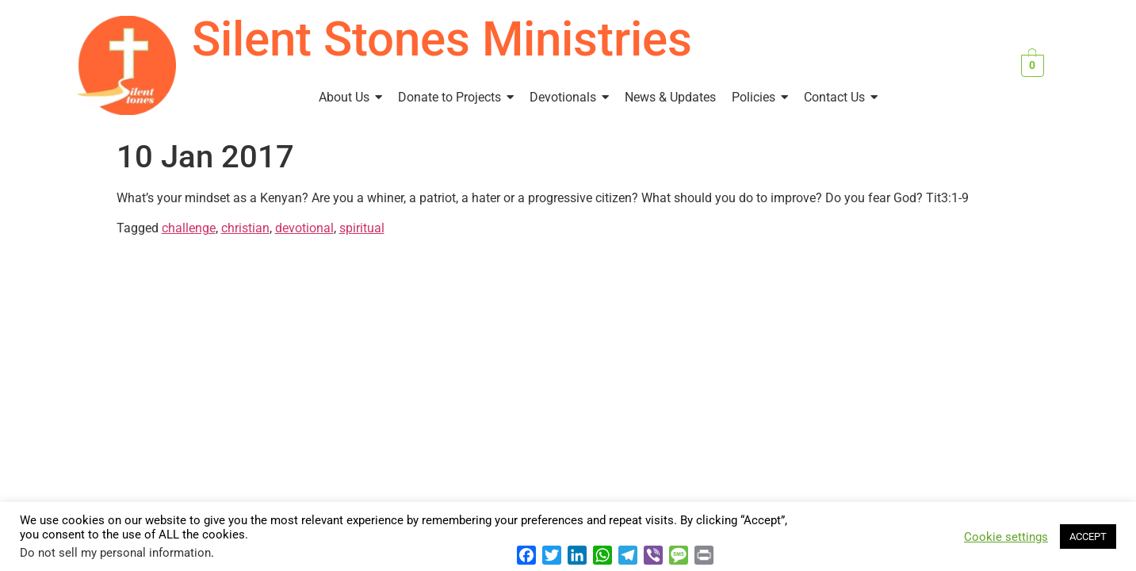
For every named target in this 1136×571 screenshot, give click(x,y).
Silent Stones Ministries (442, 39)
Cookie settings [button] (1006, 537)
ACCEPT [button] (1088, 536)
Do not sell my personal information (115, 553)
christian (245, 228)
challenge (189, 228)
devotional (304, 228)
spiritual (361, 228)
